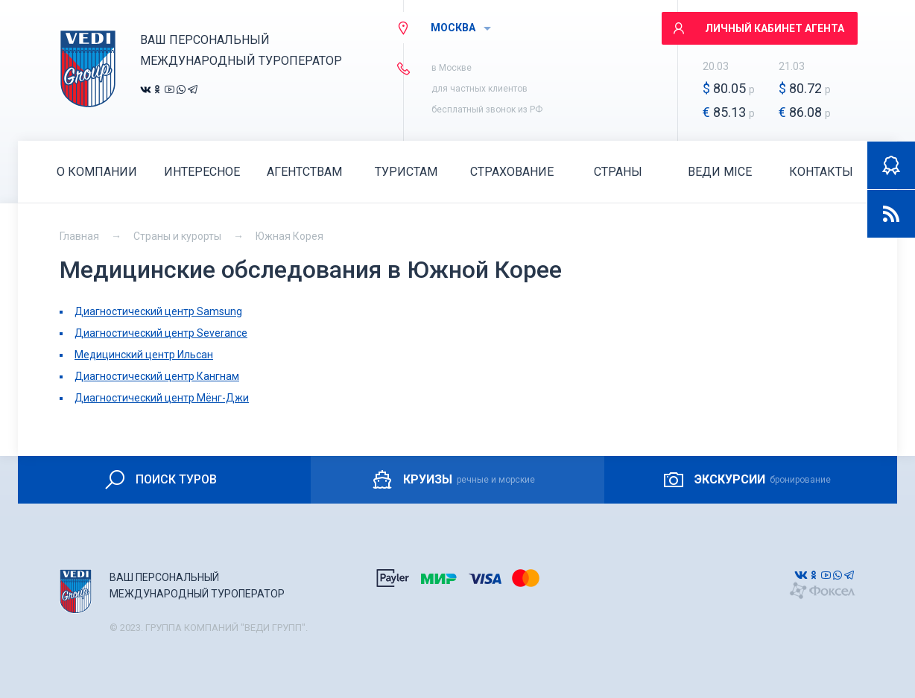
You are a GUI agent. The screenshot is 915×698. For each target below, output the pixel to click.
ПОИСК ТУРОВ (160, 480)
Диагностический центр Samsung (158, 311)
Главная (79, 236)
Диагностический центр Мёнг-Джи (162, 398)
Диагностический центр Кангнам (157, 376)
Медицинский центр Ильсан (144, 355)
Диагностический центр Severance (161, 333)
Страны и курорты (177, 236)
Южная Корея (289, 236)
